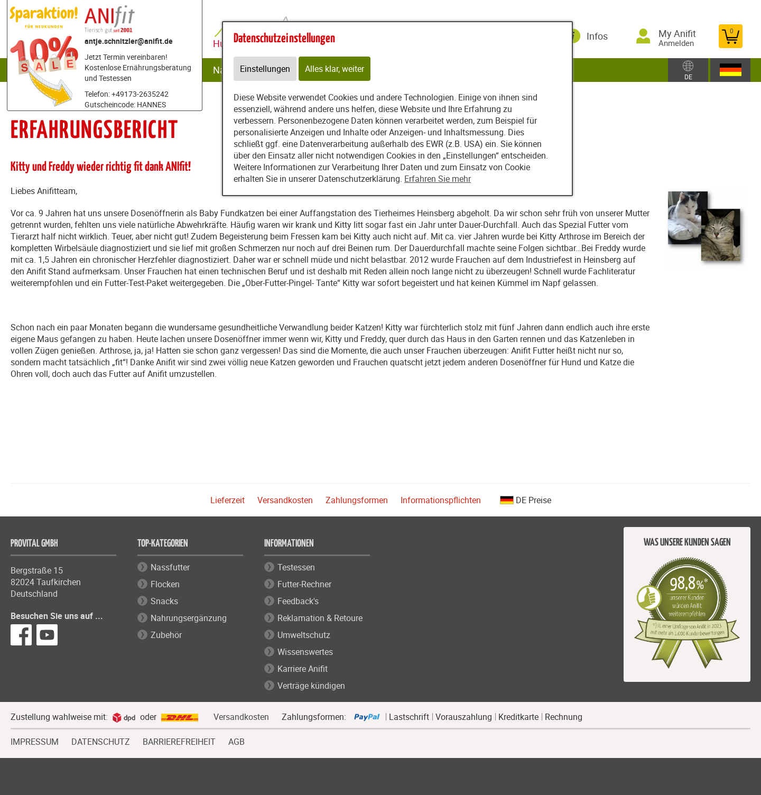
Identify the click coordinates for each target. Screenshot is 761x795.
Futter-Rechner (304, 584)
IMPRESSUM (35, 740)
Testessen (296, 567)
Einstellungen (265, 69)
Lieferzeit (227, 500)
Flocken (165, 584)
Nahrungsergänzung (189, 618)
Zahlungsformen (357, 500)
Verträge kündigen (311, 685)
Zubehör (166, 635)
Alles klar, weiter (334, 69)
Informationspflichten (441, 500)
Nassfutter (170, 567)
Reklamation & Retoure (320, 618)
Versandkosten (285, 500)
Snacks (164, 601)
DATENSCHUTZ (100, 740)
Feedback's (298, 601)
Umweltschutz (303, 635)
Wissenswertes (305, 652)
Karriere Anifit (302, 668)
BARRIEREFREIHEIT (179, 740)
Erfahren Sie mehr (437, 178)
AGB (236, 741)
